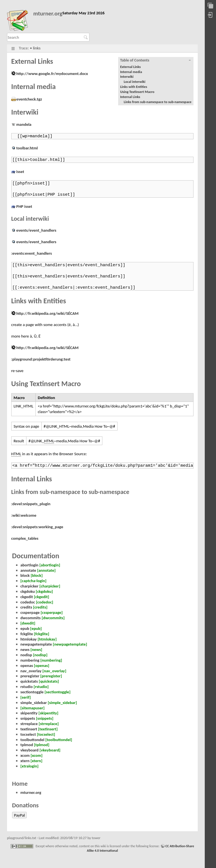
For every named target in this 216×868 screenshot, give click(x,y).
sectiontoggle (32, 691)
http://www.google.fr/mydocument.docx (52, 73)
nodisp (26, 654)
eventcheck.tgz (29, 99)
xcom (25, 755)
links (36, 48)
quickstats (29, 681)
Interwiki (126, 76)
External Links (130, 67)
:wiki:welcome (24, 515)
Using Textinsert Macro (137, 92)
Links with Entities (133, 87)
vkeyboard (30, 750)
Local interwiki (134, 81)
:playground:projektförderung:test (41, 359)
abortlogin (30, 565)
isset (20, 171)
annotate (28, 570)
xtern (25, 760)
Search (86, 37)
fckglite (27, 633)
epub (25, 628)
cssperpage (30, 612)
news (25, 649)
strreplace (29, 723)
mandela (24, 124)
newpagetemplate (36, 644)
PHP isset (24, 206)
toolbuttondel (32, 739)
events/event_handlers (36, 230)
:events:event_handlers (31, 253)
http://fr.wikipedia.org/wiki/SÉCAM (47, 313)
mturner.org (47, 13)
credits (26, 607)
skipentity (29, 713)
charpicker (30, 586)
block (25, 575)
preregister (30, 675)
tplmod (27, 744)
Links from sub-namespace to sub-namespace (158, 102)
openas (27, 665)
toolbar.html (27, 148)
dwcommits (31, 617)
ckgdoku (28, 591)
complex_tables (25, 538)
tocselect (28, 734)
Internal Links (130, 97)
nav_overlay (31, 670)
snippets (28, 718)
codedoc (28, 602)
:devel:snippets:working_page (37, 526)
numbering (30, 660)
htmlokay (29, 639)
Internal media (131, 72)
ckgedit (27, 596)
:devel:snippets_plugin (30, 503)
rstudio (27, 686)
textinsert (29, 729)
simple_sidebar (34, 702)
